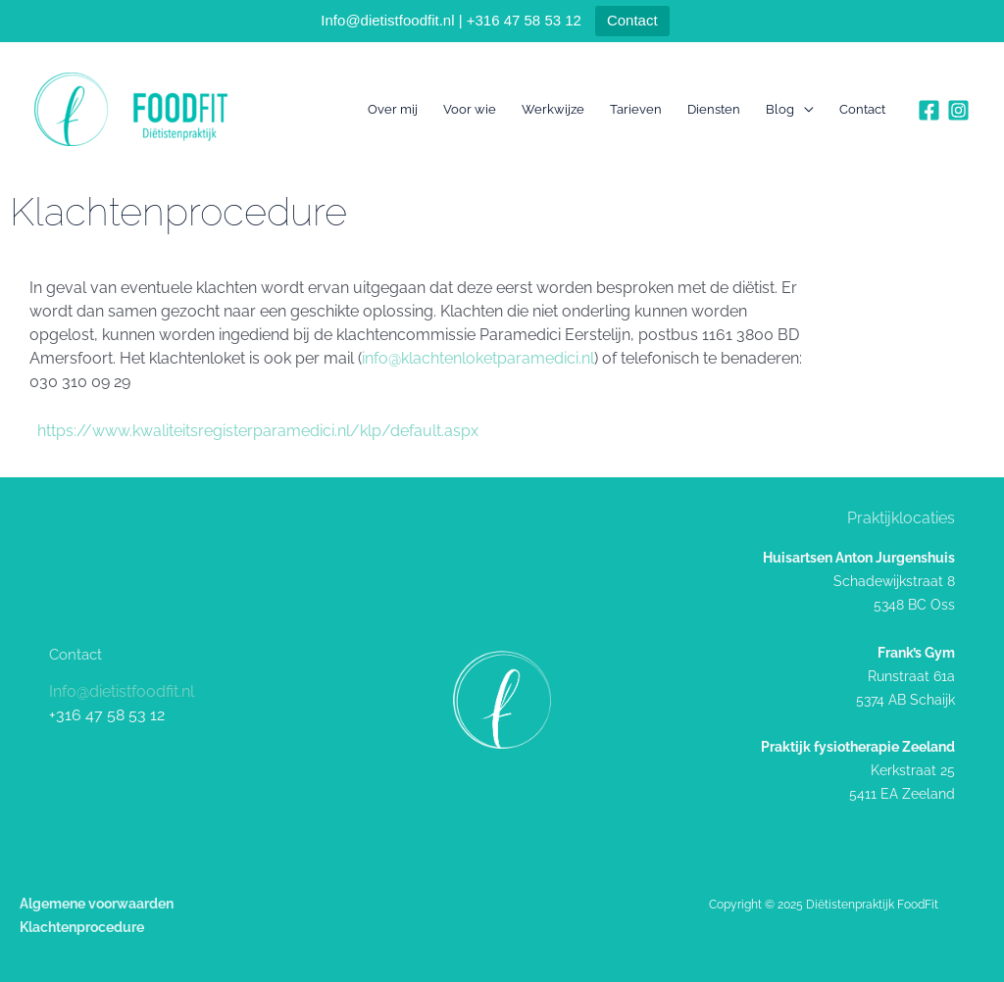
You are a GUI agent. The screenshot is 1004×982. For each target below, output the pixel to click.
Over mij (393, 109)
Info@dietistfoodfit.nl (121, 691)
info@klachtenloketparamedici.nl (478, 358)
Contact (632, 20)
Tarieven (636, 109)
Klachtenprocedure (82, 927)
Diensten (713, 109)
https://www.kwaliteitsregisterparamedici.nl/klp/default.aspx (257, 430)
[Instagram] (958, 110)
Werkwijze (553, 109)
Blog (780, 109)
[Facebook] (929, 110)
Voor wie (469, 109)
